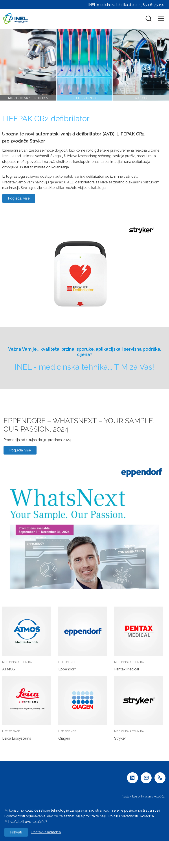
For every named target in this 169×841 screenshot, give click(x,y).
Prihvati (16, 832)
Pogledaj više (18, 198)
